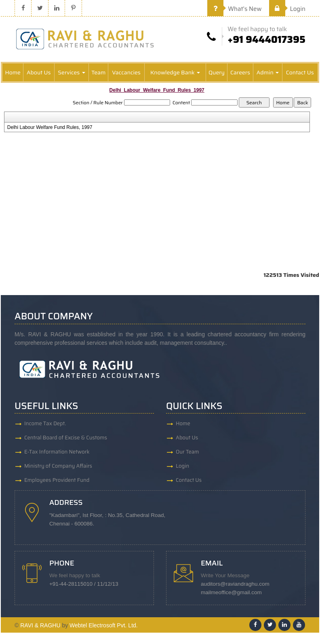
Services (71, 72)
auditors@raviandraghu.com (235, 584)
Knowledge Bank (175, 72)
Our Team (187, 451)
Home (13, 72)
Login (287, 9)
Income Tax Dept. (45, 423)
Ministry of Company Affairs (58, 466)
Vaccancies (126, 72)
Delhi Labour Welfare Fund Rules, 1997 (50, 127)
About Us (39, 72)
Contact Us (300, 72)
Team (98, 72)
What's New (234, 9)
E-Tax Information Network (57, 451)
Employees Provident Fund (56, 480)
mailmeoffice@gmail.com (231, 593)
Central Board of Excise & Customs (65, 437)
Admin (268, 72)
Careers (240, 72)
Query (216, 72)
